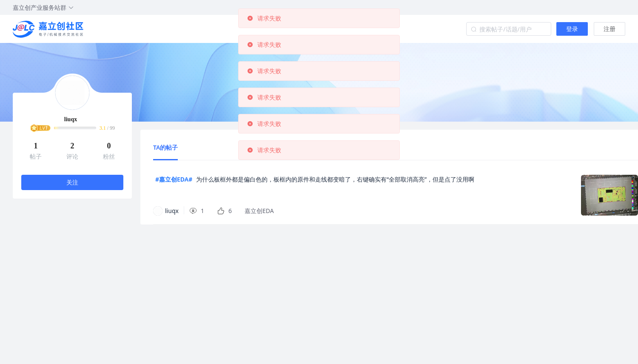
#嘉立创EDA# (173, 179)
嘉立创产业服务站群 (43, 7)
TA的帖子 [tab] (165, 147)
